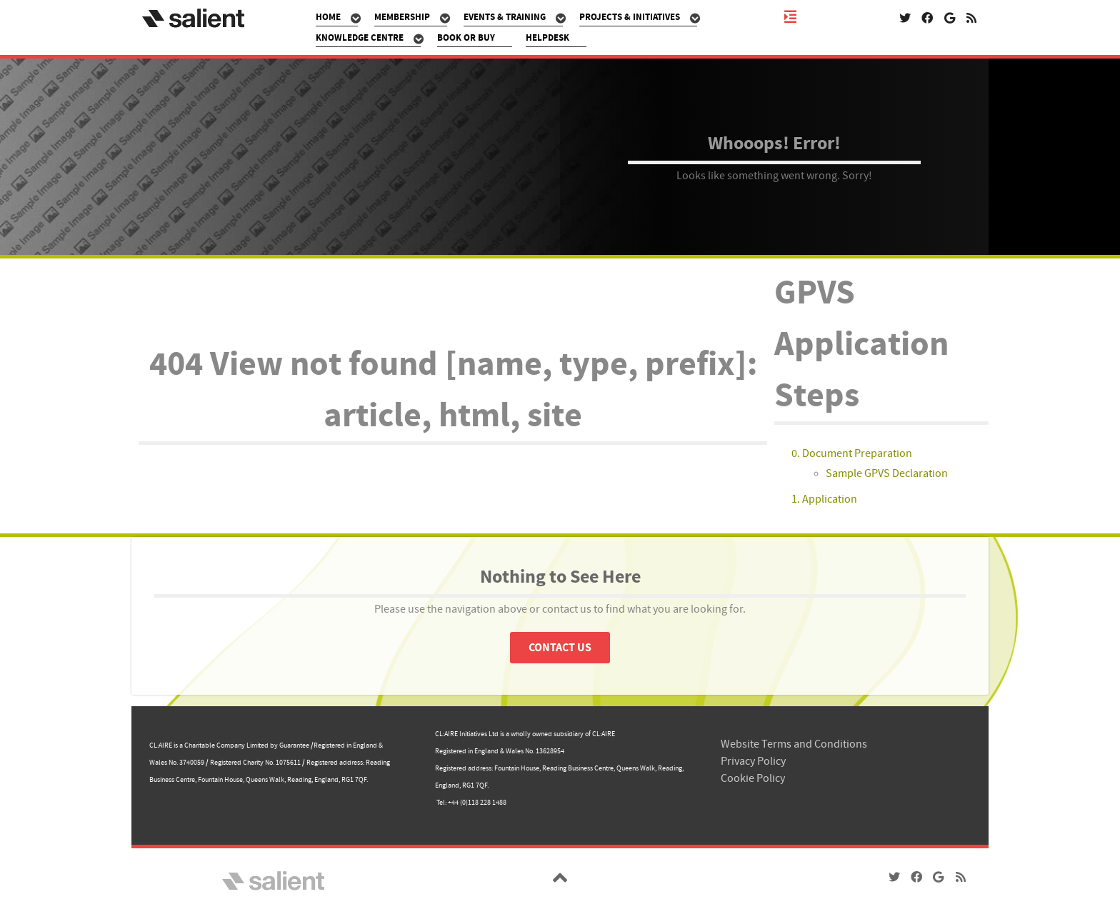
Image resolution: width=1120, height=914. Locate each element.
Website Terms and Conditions (794, 744)
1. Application (824, 499)
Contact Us (560, 647)
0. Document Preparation (851, 453)
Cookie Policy (753, 778)
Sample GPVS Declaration (887, 473)
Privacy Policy (753, 761)
